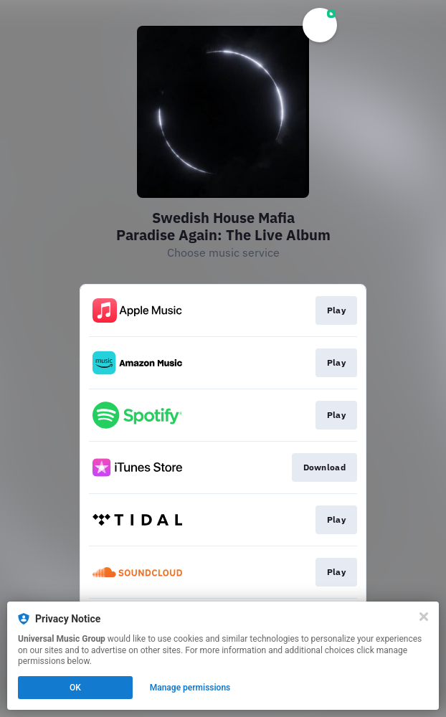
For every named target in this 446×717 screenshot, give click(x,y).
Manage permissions (190, 688)
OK (75, 688)
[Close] (423, 616)
